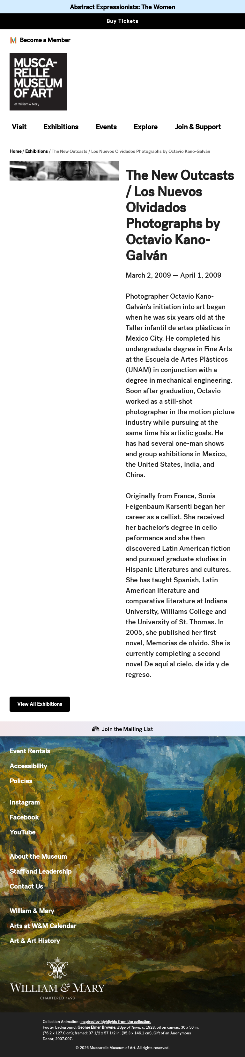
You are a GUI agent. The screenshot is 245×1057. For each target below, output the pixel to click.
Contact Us (26, 886)
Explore (146, 126)
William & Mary (32, 910)
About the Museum (38, 856)
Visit (19, 126)
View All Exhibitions (39, 704)
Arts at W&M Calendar (43, 925)
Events (106, 126)
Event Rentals (30, 751)
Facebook (24, 817)
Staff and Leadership (40, 871)
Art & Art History (35, 940)
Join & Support (198, 126)
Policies (21, 781)
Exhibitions (60, 126)
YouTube (22, 832)
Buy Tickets (123, 21)
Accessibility (28, 766)
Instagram (25, 802)
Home (15, 151)
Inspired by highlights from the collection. (115, 1021)
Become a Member (40, 40)
